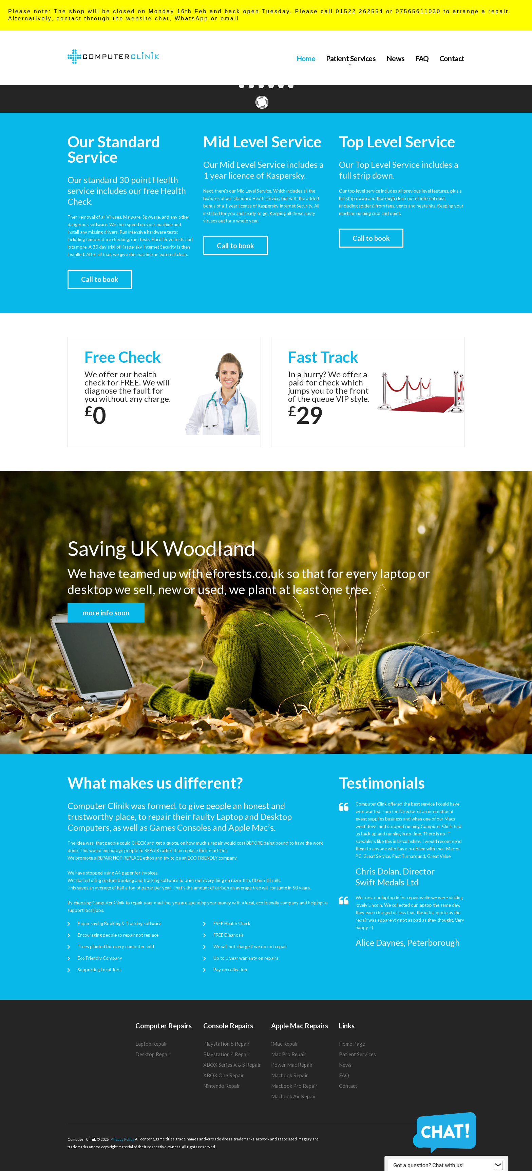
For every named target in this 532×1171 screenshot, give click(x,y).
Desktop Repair (153, 1054)
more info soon (106, 613)
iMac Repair (284, 1044)
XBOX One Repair (223, 1075)
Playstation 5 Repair (226, 1044)
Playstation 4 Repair (226, 1054)
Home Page (352, 1044)
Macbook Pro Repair (294, 1086)
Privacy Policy (122, 1139)
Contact (451, 58)
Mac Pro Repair (288, 1054)
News (395, 58)
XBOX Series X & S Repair (232, 1065)
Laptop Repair (151, 1044)
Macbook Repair (289, 1075)
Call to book (99, 279)
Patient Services (351, 58)
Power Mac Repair (292, 1065)
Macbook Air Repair (293, 1096)
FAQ (422, 58)
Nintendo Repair (221, 1086)
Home (306, 58)
